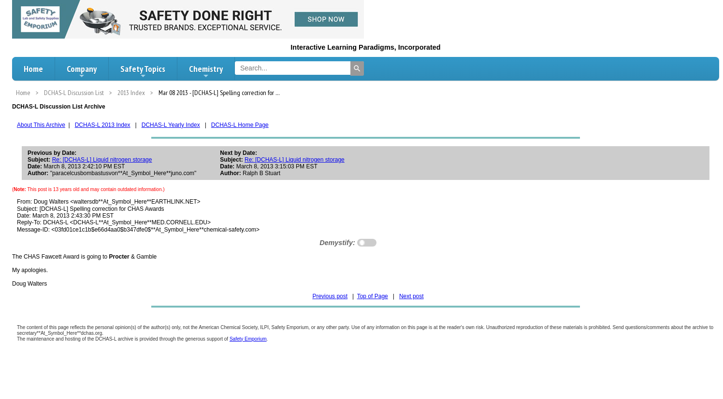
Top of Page (372, 296)
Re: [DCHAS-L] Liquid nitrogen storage (102, 159)
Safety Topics (142, 71)
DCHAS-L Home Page (240, 125)
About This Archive (41, 125)
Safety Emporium (248, 339)
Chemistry (206, 71)
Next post (411, 296)
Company (82, 71)
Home (33, 68)
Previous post (329, 296)
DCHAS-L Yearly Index (171, 125)
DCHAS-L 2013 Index (102, 125)
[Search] (357, 68)
